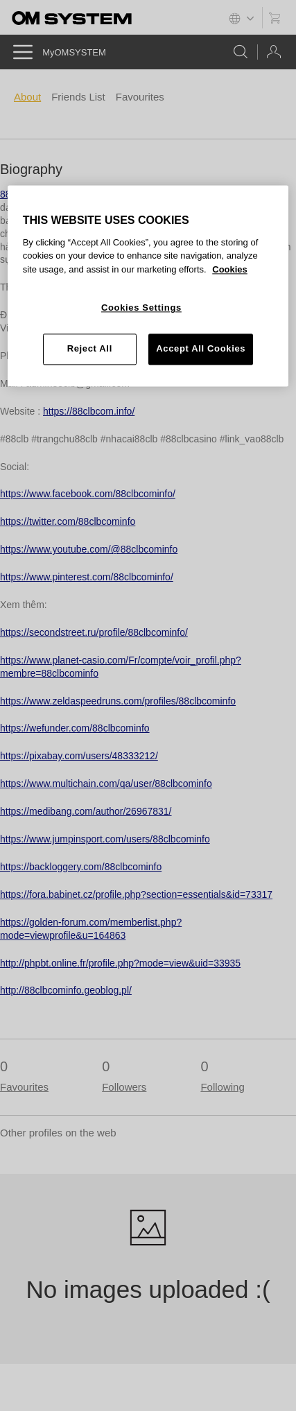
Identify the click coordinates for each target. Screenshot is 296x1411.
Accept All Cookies (200, 349)
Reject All (89, 349)
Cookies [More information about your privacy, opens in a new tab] (229, 269)
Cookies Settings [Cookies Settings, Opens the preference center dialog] (141, 308)
